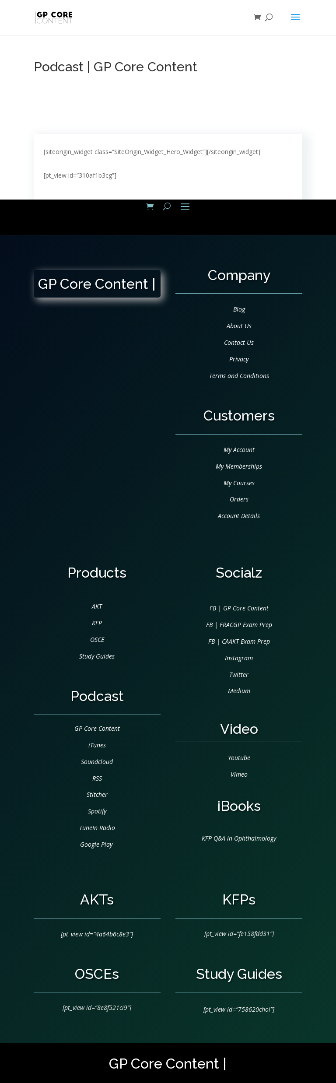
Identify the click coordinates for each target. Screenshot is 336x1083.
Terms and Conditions (239, 376)
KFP (97, 623)
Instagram (239, 658)
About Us (239, 326)
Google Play (96, 844)
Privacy (238, 359)
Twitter (238, 674)
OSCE (97, 639)
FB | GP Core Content (239, 608)
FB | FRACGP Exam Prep (239, 624)
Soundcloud (97, 761)
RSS (97, 778)
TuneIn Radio (97, 828)
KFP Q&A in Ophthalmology (239, 838)
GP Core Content (97, 728)
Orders (239, 499)
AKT (97, 606)
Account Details (239, 516)
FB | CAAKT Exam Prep (239, 641)
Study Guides (97, 656)
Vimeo (239, 774)
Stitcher (97, 794)
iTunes (97, 745)
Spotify (97, 811)
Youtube (239, 758)
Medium (239, 691)
